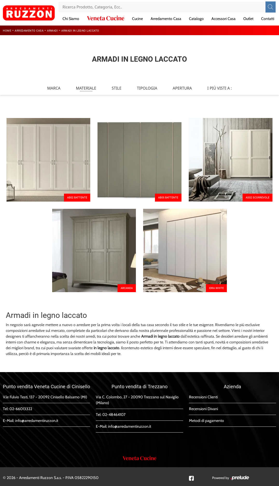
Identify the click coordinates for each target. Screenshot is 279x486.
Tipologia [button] (147, 88)
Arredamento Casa (166, 18)
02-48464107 (114, 414)
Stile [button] (116, 88)
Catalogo (196, 18)
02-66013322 (20, 409)
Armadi (52, 30)
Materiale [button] (86, 88)
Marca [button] (53, 88)
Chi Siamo (71, 18)
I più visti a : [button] (219, 88)
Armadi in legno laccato (80, 30)
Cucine (137, 18)
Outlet (248, 18)
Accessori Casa (223, 18)
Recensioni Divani (203, 409)
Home (7, 30)
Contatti (267, 18)
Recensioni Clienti (203, 397)
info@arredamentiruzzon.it (36, 420)
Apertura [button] (182, 88)
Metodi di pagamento (206, 420)
